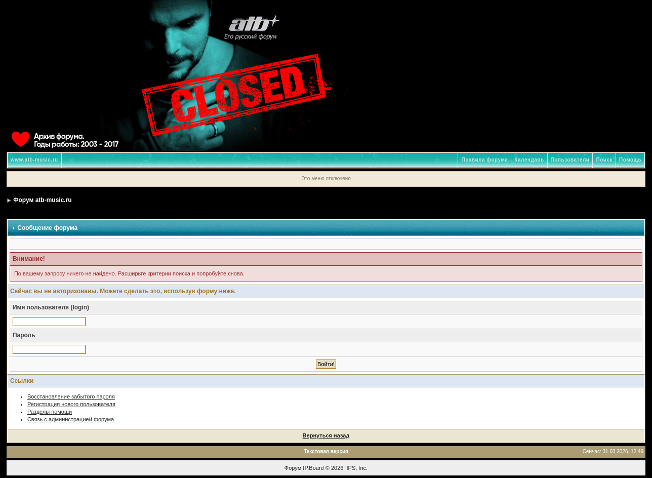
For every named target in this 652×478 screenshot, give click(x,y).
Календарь (529, 160)
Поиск (604, 160)
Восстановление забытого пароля (71, 396)
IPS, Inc (356, 468)
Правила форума (484, 160)
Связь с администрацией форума (70, 419)
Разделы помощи (49, 412)
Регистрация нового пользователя (71, 404)
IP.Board (313, 468)
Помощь (630, 160)
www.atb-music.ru (34, 160)
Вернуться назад (326, 435)
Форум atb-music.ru (42, 200)
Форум (292, 468)
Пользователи (570, 160)
